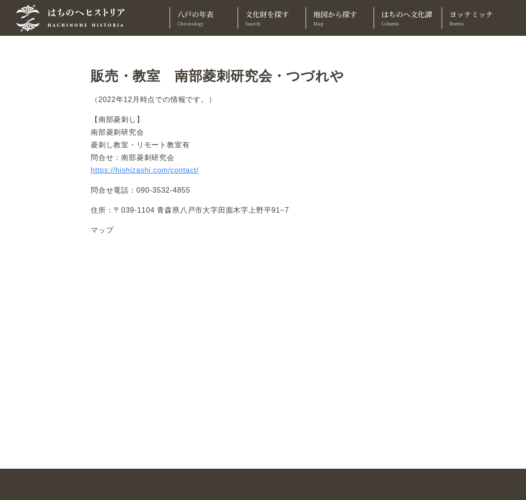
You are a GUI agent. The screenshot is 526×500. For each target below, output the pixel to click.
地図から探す (339, 18)
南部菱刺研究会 (117, 132)
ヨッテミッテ (475, 18)
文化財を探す (271, 18)
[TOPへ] (74, 18)
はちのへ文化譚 (407, 18)
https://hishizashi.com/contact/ (145, 170)
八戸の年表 (203, 18)
